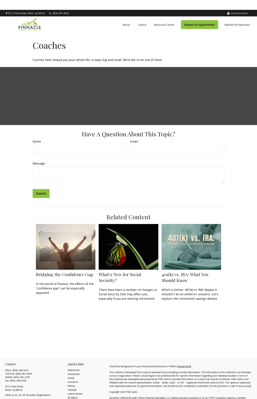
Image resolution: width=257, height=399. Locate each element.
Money (71, 376)
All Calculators (75, 391)
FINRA (112, 391)
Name (37, 132)
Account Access (237, 3)
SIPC (120, 391)
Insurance (73, 372)
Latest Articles (75, 383)
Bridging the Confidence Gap (64, 264)
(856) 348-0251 (21, 360)
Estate (71, 368)
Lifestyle (72, 379)
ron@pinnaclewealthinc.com (20, 390)
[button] (126, 14)
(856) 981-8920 (59, 3)
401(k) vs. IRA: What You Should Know (185, 267)
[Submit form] (41, 183)
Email (134, 132)
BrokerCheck (184, 356)
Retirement (73, 360)
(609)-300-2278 (21, 367)
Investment (74, 364)
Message (39, 154)
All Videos (73, 387)
